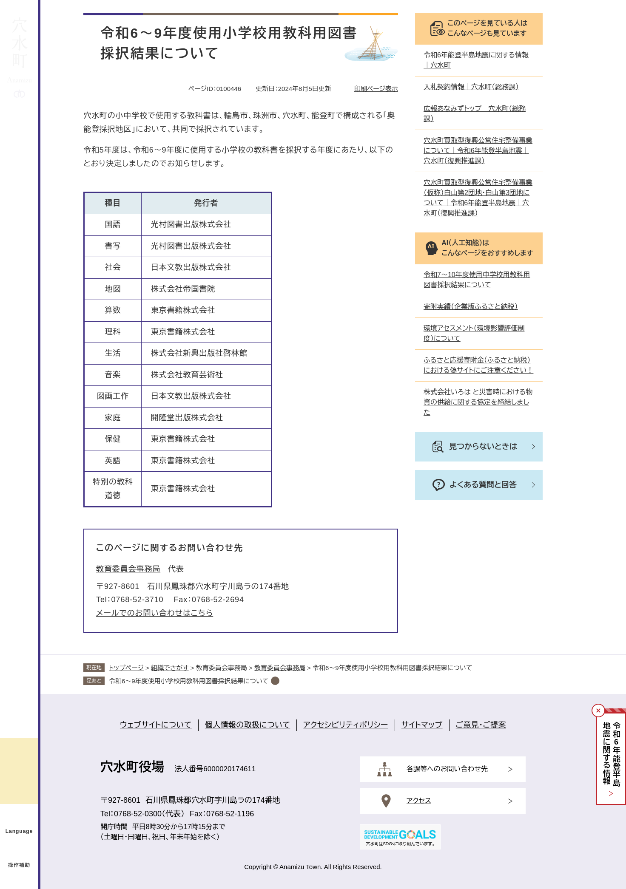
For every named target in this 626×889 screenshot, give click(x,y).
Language (19, 831)
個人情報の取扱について (247, 725)
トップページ (126, 667)
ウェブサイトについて (156, 725)
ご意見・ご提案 (481, 725)
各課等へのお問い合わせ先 (447, 769)
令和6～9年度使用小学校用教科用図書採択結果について (189, 681)
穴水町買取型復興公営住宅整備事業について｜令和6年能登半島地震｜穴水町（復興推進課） (478, 150)
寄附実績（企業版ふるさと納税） (471, 306)
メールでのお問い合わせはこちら (154, 613)
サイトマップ (422, 725)
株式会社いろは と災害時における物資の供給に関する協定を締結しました (478, 402)
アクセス (419, 800)
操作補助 (19, 865)
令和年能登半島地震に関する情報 (611, 754)
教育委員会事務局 (128, 569)
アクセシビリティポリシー (345, 725)
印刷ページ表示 (376, 88)
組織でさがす (170, 667)
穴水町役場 (132, 767)
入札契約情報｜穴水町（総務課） (471, 87)
